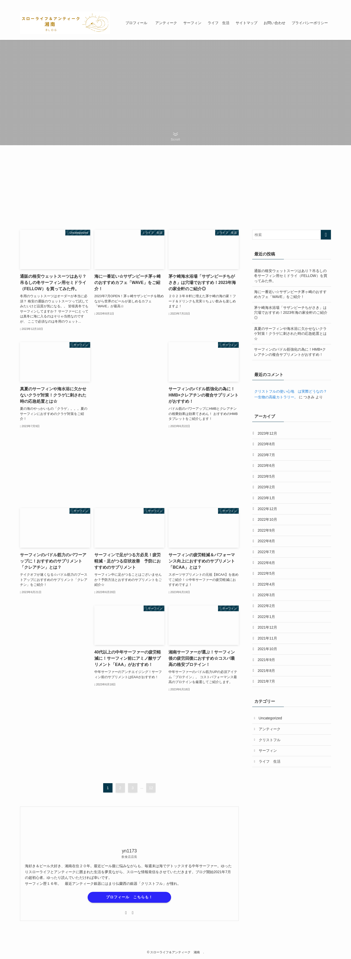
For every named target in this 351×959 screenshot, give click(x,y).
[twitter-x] (307, 3)
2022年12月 (267, 509)
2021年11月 (267, 638)
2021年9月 (266, 660)
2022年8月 (266, 541)
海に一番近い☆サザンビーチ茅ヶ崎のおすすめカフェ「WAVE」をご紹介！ (290, 294)
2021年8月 (266, 671)
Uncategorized (270, 718)
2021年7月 (266, 681)
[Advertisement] (129, 420)
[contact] (321, 3)
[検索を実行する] (326, 235)
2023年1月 (266, 498)
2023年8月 (266, 444)
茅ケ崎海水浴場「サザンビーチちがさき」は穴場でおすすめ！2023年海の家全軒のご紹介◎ (290, 312)
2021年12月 (267, 627)
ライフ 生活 (269, 761)
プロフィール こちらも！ (129, 897)
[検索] (327, 3)
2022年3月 (266, 595)
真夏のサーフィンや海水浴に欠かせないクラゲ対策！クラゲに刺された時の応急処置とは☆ (290, 333)
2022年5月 (266, 573)
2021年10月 (267, 649)
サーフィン (268, 750)
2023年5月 (266, 476)
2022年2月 (266, 606)
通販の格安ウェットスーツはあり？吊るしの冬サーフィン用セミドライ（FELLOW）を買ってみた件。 (290, 276)
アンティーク (269, 729)
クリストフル (269, 740)
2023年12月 (267, 433)
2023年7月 (266, 455)
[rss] (314, 3)
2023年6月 (266, 465)
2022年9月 (266, 530)
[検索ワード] (291, 235)
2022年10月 (267, 519)
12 (151, 788)
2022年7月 (266, 552)
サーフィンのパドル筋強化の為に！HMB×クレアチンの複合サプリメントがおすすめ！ (290, 352)
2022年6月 (266, 563)
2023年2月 (266, 487)
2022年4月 (266, 584)
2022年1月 (266, 617)
